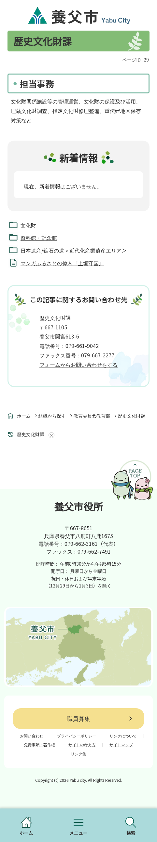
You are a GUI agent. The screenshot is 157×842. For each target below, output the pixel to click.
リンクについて (123, 736)
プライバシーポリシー (76, 736)
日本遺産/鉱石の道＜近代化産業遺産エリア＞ (74, 250)
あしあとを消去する (50, 435)
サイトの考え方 (82, 745)
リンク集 (78, 754)
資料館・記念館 (39, 238)
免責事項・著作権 (39, 745)
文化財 (28, 225)
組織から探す (52, 415)
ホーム (24, 415)
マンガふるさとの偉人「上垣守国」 (62, 263)
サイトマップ (121, 745)
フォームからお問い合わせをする (78, 364)
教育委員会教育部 (92, 415)
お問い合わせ (31, 736)
